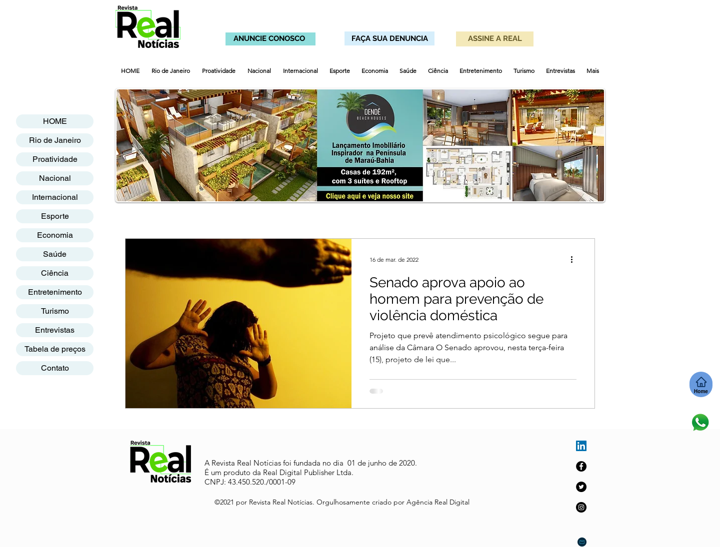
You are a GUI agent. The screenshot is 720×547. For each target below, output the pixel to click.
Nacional (55, 178)
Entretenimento (55, 292)
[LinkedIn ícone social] (581, 446)
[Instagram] (581, 507)
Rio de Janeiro (55, 140)
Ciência (54, 273)
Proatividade (55, 159)
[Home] (701, 384)
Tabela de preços (55, 349)
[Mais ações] (575, 259)
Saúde (54, 254)
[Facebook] (581, 466)
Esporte (55, 216)
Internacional (55, 197)
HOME (55, 121)
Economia (55, 235)
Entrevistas (54, 330)
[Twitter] (581, 487)
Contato (55, 368)
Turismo (55, 311)
